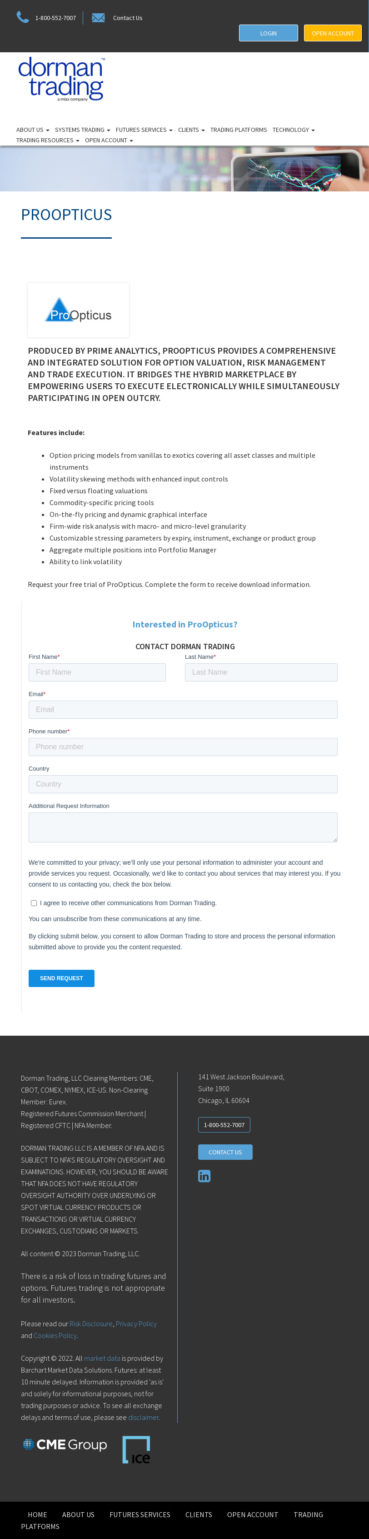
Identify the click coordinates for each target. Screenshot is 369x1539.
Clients (191, 129)
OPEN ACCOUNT (333, 33)
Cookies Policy (55, 1335)
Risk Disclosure (90, 1323)
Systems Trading (82, 129)
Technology (294, 129)
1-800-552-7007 (45, 18)
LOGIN (268, 33)
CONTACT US (225, 1152)
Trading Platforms (238, 129)
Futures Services (144, 129)
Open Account (109, 140)
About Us (33, 129)
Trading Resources (48, 140)
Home (37, 1514)
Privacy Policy (136, 1323)
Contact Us (116, 18)
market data (102, 1358)
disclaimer (143, 1417)
